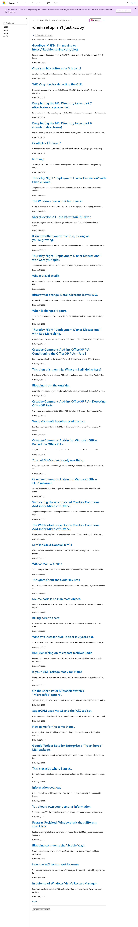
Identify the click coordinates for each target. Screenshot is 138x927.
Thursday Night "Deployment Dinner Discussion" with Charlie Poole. (69, 180)
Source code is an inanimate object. (56, 599)
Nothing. (38, 159)
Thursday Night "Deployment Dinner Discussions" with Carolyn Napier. (66, 257)
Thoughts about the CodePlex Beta (56, 580)
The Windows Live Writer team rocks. (57, 201)
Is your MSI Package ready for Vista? (57, 672)
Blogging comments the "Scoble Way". (58, 845)
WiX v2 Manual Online (47, 564)
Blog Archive (44, 20)
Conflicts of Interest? (46, 143)
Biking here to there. (46, 618)
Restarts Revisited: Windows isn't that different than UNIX (64, 824)
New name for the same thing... (53, 726)
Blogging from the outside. (50, 385)
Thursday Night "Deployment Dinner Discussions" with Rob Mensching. (66, 331)
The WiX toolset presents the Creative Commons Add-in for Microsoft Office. (65, 527)
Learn (34, 20)
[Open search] (128, 3)
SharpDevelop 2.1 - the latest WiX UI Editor (61, 217)
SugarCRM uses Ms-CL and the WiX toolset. (62, 710)
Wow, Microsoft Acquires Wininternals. (59, 421)
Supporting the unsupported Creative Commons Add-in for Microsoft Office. (65, 504)
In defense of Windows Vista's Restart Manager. (64, 883)
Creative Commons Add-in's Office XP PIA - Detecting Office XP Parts (69, 403)
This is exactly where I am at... (52, 768)
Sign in (133, 3)
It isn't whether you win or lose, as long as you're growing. (60, 238)
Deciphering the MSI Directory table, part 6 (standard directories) (62, 125)
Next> (34, 901)
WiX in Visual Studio (46, 276)
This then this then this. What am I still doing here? (66, 369)
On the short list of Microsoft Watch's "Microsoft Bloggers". (58, 693)
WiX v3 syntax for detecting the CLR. (57, 84)
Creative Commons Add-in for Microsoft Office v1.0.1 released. (64, 481)
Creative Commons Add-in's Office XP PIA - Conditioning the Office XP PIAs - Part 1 (61, 351)
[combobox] (15, 23)
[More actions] (104, 20)
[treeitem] (16, 27)
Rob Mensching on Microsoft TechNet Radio (62, 653)
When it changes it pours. (49, 311)
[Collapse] (26, 18)
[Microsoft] (4, 3)
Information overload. (47, 787)
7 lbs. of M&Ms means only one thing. (58, 460)
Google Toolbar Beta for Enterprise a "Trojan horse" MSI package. (67, 747)
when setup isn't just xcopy (61, 20)
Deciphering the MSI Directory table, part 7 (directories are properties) (62, 105)
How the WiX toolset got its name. (55, 864)
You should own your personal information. (61, 806)
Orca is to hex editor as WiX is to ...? (56, 68)
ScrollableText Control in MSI (52, 545)
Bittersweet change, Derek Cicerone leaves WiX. (65, 295)
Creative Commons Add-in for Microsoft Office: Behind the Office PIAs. (65, 442)
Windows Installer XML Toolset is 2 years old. (63, 637)
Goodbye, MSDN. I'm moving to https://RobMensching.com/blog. (55, 47)
